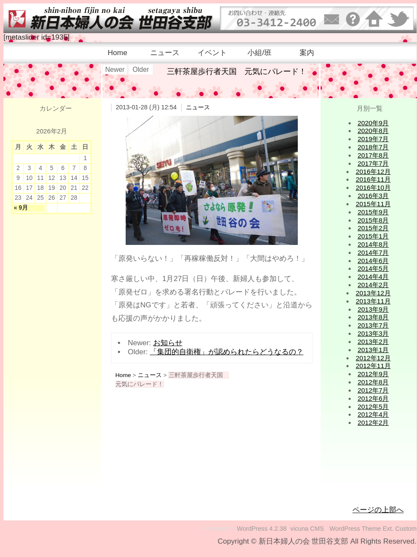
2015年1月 (373, 236)
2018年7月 (373, 147)
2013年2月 (373, 341)
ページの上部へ (378, 510)
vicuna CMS (307, 528)
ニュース (164, 53)
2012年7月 (373, 390)
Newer (114, 69)
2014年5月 (373, 268)
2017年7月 (373, 163)
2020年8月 (373, 130)
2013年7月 (373, 325)
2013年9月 (373, 309)
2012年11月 (373, 365)
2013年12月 (373, 293)
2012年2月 (373, 422)
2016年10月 (373, 187)
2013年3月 (373, 333)
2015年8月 (373, 220)
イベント (212, 53)
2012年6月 (373, 398)
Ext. (388, 528)
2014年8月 (373, 244)
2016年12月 (373, 171)
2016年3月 (373, 195)
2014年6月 (373, 260)
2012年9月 (373, 374)
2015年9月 (373, 212)
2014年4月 (373, 276)
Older (141, 69)
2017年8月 (373, 155)
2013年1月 (373, 349)
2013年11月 (373, 301)
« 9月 (21, 207)
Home (117, 53)
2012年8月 (373, 382)
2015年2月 (373, 228)
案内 (307, 53)
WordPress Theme (355, 528)
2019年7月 (373, 138)
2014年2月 (373, 284)
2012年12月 (373, 358)
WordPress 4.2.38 (262, 528)
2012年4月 (373, 414)
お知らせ (167, 343)
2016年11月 (373, 179)
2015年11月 (373, 203)
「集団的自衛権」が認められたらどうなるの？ (226, 352)
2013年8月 (373, 317)
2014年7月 (373, 252)
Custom (406, 528)
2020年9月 (373, 123)
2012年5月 (373, 406)
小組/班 (259, 53)
